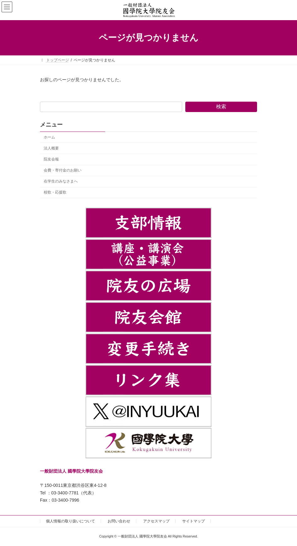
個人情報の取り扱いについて (70, 521)
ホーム (49, 137)
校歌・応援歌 (55, 192)
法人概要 (51, 148)
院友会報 (51, 159)
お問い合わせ (119, 521)
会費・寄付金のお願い (62, 170)
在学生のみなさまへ (61, 181)
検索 (221, 106)
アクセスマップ (156, 521)
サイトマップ (193, 521)
